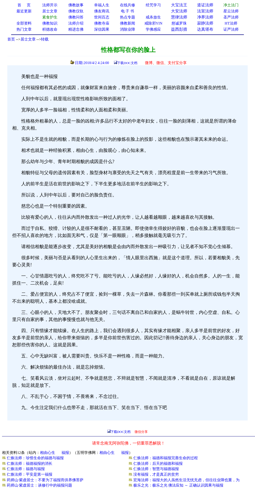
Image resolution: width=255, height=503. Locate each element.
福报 (65, 453)
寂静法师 (205, 23)
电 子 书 (127, 11)
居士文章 (28, 39)
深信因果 (101, 29)
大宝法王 (179, 5)
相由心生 (47, 453)
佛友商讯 (101, 11)
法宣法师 (205, 11)
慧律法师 (179, 17)
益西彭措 (179, 29)
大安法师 (179, 11)
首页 (11, 39)
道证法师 (205, 5)
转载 (45, 39)
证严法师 (231, 29)
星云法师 (231, 11)
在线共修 (127, 5)
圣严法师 (231, 17)
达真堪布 (205, 29)
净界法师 (205, 17)
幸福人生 (101, 5)
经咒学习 (153, 5)
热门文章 (24, 29)
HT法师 (231, 23)
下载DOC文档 (127, 63)
